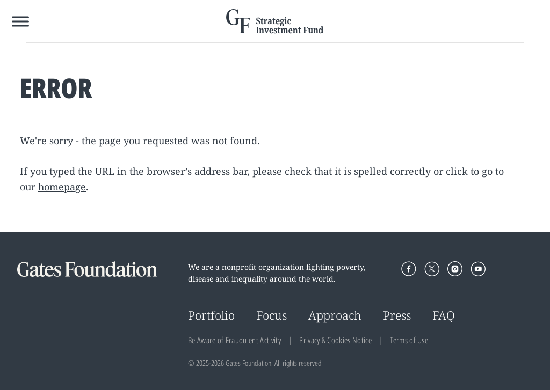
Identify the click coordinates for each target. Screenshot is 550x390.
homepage (62, 186)
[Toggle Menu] (20, 21)
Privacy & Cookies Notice (335, 340)
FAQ (443, 315)
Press (397, 315)
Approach (334, 315)
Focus (271, 315)
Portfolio (211, 315)
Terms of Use (409, 340)
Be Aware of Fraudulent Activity (234, 340)
